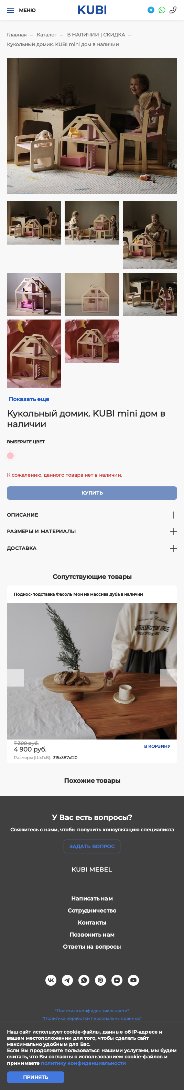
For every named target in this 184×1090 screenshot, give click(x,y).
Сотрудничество (92, 910)
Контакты (92, 922)
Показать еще (29, 399)
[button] (15, 678)
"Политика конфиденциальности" (92, 1010)
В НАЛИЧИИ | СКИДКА (96, 35)
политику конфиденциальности (83, 1063)
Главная (16, 35)
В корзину (157, 746)
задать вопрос (92, 846)
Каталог (47, 35)
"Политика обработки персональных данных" (92, 1018)
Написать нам (92, 898)
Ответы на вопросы (92, 946)
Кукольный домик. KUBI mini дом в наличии (63, 44)
